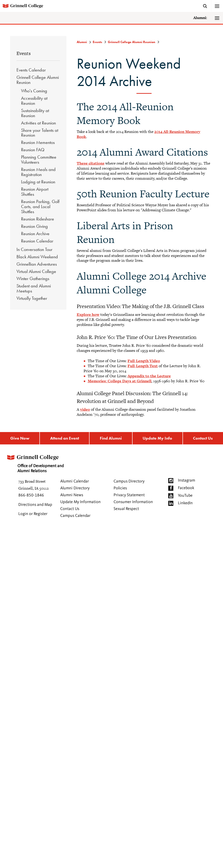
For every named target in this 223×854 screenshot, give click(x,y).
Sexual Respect (126, 509)
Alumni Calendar (74, 481)
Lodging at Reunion (38, 182)
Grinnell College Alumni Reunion (37, 79)
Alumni (82, 42)
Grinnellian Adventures (36, 264)
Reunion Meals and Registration (38, 171)
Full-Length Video (144, 361)
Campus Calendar (75, 516)
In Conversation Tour (34, 249)
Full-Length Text (143, 366)
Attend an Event (64, 438)
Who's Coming (34, 91)
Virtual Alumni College (36, 271)
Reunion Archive (35, 234)
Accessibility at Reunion (34, 100)
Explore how (88, 314)
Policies (120, 488)
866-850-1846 (31, 495)
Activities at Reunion (38, 123)
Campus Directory (129, 481)
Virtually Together (31, 298)
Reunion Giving (34, 226)
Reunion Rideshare (37, 219)
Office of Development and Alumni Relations (36, 462)
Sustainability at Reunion (35, 112)
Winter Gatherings (32, 278)
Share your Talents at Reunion (39, 132)
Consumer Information (133, 502)
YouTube (185, 495)
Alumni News (71, 495)
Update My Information (80, 502)
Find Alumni (111, 438)
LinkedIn (185, 503)
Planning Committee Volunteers (38, 159)
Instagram (186, 480)
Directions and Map (35, 505)
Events (23, 53)
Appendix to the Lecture (149, 376)
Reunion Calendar (37, 241)
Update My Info (157, 438)
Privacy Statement (129, 495)
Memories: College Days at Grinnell (119, 381)
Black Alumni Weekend (37, 257)
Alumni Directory (75, 488)
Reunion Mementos (38, 142)
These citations (90, 163)
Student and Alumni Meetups (33, 288)
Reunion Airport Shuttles (34, 191)
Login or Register (32, 514)
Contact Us (69, 509)
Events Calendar (31, 70)
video (85, 409)
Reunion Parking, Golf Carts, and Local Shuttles (40, 206)
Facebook (186, 488)
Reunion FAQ (32, 150)
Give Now (19, 438)
